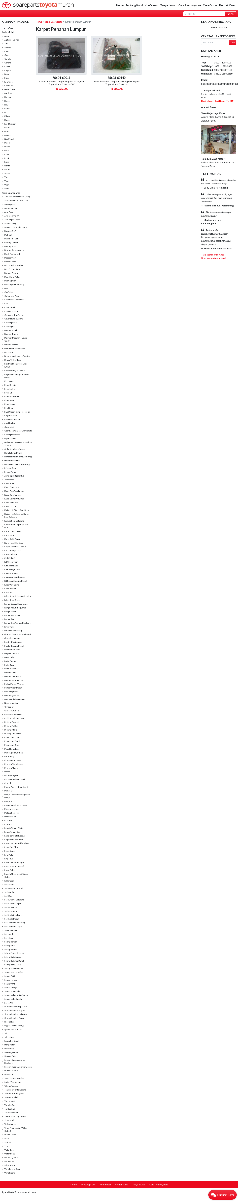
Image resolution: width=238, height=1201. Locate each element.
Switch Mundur (11, 1070)
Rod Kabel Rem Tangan (14, 862)
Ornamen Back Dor (13, 714)
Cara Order (210, 5)
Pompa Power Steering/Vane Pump (17, 796)
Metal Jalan (9, 665)
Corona (7, 62)
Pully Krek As (10, 816)
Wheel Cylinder (11, 1157)
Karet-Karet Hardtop (13, 543)
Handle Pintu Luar (12, 460)
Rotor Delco (9, 870)
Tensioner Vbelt (11, 1097)
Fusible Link (9, 423)
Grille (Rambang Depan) (14, 449)
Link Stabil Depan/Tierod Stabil (17, 634)
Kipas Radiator (10, 554)
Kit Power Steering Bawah (15, 581)
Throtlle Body (10, 1105)
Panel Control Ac (11, 737)
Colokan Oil (9, 307)
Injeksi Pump (10, 472)
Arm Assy (8, 212)
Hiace (7, 101)
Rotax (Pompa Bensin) (14, 866)
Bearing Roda (10, 246)
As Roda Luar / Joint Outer (15, 227)
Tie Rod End (9, 1109)
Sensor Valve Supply (13, 999)
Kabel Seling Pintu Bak (14, 498)
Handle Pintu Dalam (13, 453)
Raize (6, 154)
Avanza (7, 47)
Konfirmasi (151, 5)
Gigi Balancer (10, 438)
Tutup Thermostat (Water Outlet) (15, 1129)
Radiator (8, 824)
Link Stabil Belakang (13, 630)
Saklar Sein (9, 881)
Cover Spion (9, 326)
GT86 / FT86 (9, 89)
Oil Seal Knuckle (11, 710)
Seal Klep (8, 896)
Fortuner (8, 85)
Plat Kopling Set (11, 775)
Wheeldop (9, 1161)
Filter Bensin (10, 385)
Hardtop (8, 93)
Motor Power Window (14, 684)
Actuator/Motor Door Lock (16, 200)
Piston (7, 771)
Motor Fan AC (10, 672)
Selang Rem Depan (12, 964)
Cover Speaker (10, 322)
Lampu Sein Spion (12, 615)
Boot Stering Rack (12, 269)
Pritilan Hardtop (11, 809)
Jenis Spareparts (11, 192)
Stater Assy (9, 1048)
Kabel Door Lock (11, 487)
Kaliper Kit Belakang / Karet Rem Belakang (16, 515)
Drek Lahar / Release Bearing (17, 356)
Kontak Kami (227, 5)
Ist (5, 112)
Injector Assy (10, 468)
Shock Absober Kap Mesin (15, 1006)
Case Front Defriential (14, 299)
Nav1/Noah (9, 139)
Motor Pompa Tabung (13, 680)
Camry (7, 55)
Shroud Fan (9, 1022)
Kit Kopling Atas (11, 565)
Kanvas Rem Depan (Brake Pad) (16, 526)
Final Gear (9, 408)
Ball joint (8, 235)
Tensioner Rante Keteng (15, 1089)
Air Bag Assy (9, 204)
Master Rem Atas (12, 649)
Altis (6, 43)
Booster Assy (10, 258)
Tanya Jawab (168, 5)
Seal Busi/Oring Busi (13, 888)
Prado (7, 142)
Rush (6, 162)
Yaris (6, 188)
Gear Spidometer (12, 434)
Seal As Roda (10, 884)
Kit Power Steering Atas (14, 577)
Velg (6, 1146)
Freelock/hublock (12, 419)
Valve (6, 1138)
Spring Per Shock (11, 1041)
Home (120, 5)
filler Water (9, 381)
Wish (6, 185)
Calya (6, 51)
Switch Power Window (14, 1078)
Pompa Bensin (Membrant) (16, 787)
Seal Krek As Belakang (14, 899)
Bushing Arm (10, 280)
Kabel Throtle (10, 506)
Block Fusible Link (12, 254)
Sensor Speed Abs (12, 991)
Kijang (7, 116)
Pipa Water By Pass (12, 760)
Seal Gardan (9, 892)
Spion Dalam (9, 1037)
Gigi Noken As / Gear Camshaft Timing (18, 444)
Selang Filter (9, 945)
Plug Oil (7, 783)
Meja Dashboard (11, 653)
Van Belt (8, 1142)
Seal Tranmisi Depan (13, 926)
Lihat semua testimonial (213, 258)
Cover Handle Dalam (13, 318)
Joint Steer (9, 479)
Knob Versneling (11, 585)
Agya (6, 36)
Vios (6, 177)
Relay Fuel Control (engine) (16, 843)
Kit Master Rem (11, 573)
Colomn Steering (11, 311)
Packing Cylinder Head (14, 718)
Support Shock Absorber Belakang (15, 1061)
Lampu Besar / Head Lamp (15, 604)
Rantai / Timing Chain (13, 828)
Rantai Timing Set (12, 832)
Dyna (6, 74)
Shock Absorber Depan (14, 1018)
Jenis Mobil (8, 32)
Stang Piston (9, 1044)
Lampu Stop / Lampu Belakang (17, 623)
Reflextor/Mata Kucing (14, 835)
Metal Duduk (10, 661)
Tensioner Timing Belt (14, 1093)
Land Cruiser (10, 124)
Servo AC (8, 1003)
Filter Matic (9, 389)
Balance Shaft (10, 231)
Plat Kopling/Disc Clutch (14, 779)
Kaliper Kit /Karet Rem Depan (17, 510)
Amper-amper (10, 208)
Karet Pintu (9, 535)
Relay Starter (10, 851)
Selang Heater (10, 949)
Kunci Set (8, 592)
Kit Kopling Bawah (12, 569)
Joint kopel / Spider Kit (14, 476)
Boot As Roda (10, 261)
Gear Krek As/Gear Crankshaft (18, 430)
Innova (7, 108)
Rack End (8, 820)
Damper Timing (11, 334)
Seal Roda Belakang (12, 915)
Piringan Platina (11, 768)
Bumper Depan (11, 273)
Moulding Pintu (11, 691)
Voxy (6, 181)
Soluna (7, 169)
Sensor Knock (10, 980)
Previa (7, 146)
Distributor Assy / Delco (14, 348)
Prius (6, 150)
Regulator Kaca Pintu (13, 839)
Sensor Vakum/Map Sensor (16, 995)
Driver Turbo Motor (13, 360)
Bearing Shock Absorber (15, 250)
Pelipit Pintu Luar (11, 749)
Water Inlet (9, 1150)
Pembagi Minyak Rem (13, 752)
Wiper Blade (9, 1165)
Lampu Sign (9, 619)
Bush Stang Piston (12, 277)
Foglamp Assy (10, 415)
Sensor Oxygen (11, 987)
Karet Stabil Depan (12, 539)
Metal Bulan (9, 657)
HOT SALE (7, 27)
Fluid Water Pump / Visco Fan (17, 412)
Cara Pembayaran (189, 5)
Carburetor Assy (11, 296)
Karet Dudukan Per (12, 531)
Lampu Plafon (10, 611)
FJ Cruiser (8, 82)
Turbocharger (10, 1124)
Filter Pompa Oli (11, 396)
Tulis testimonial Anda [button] (212, 254)
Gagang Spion (10, 427)
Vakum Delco (10, 1134)
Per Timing (9, 756)
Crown (7, 66)
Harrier (7, 97)
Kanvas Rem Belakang (14, 521)
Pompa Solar (9, 801)
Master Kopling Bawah (14, 646)
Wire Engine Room (12, 1169)
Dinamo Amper (11, 344)
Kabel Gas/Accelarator (14, 491)
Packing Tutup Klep (12, 733)
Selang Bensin (10, 941)
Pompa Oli (9, 790)
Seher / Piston (10, 930)
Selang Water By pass (13, 968)
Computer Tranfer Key (14, 315)
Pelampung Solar (11, 745)
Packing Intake (10, 730)
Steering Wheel (11, 1052)
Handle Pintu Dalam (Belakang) (18, 456)
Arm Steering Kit (11, 215)
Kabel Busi (9, 483)
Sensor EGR (9, 976)
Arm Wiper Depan (12, 219)
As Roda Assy (10, 223)
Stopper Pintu (10, 1056)
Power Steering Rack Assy (15, 805)
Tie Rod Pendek (11, 1112)
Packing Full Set (11, 726)
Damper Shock (10, 330)
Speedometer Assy (12, 1029)
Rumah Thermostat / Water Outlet (16, 875)
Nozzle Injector (11, 703)
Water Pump (9, 1153)
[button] (222, 1195)
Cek (233, 42)
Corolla (7, 59)
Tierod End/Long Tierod (15, 1116)
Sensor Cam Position (13, 972)
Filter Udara (9, 404)
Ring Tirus (8, 858)
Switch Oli (8, 1074)
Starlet (7, 173)
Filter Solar (9, 400)
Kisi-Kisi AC (9, 558)
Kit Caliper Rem (11, 562)
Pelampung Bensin (12, 741)
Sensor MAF (9, 983)
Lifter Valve (9, 627)
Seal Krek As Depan (12, 903)
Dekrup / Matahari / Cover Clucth (15, 339)
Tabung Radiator (11, 1086)
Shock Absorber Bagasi (14, 1010)
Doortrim (8, 352)
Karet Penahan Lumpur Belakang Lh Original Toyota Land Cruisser (117, 83)
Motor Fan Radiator (13, 676)
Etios (6, 78)
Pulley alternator (11, 813)
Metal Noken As (11, 668)
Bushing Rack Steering (14, 284)
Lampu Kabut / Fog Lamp (15, 607)
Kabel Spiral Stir (11, 502)
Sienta (7, 165)
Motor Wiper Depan (13, 687)
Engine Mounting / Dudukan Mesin (16, 376)
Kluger (7, 120)
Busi (6, 288)
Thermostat (9, 1101)
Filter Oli (8, 392)
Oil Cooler (9, 707)
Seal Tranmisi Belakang (14, 922)
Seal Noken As (10, 907)
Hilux (6, 104)
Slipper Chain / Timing (13, 1025)
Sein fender (9, 934)
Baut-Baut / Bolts (11, 238)
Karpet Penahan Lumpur (15, 546)
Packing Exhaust (11, 722)
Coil (6, 303)
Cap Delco (8, 292)
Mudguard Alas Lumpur (14, 699)
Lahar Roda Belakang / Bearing (17, 596)
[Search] (204, 13)
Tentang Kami (134, 5)
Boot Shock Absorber (13, 265)
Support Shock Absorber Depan (18, 1067)
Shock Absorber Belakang (15, 1014)
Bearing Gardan (11, 242)
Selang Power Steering (14, 953)
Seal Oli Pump (10, 911)
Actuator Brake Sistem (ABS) (17, 196)
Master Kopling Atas (13, 642)
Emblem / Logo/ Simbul (14, 370)
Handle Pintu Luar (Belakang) (17, 464)
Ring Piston (9, 855)
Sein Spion (8, 938)
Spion (6, 1033)
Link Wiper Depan (12, 638)
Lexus (7, 127)
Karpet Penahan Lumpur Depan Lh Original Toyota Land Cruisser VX (61, 83)
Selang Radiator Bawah (14, 961)
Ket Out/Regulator (12, 550)
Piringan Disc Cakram (13, 764)
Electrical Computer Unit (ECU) (15, 365)
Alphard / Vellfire (11, 40)
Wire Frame (9, 1173)
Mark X (7, 135)
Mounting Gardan (12, 695)
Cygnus (7, 70)
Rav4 (6, 158)
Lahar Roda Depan (12, 600)
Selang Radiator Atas (13, 957)
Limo (6, 131)
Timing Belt (9, 1120)
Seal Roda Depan (11, 919)
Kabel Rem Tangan (12, 495)
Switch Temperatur (12, 1082)
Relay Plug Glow (11, 847)
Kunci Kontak (10, 588)
